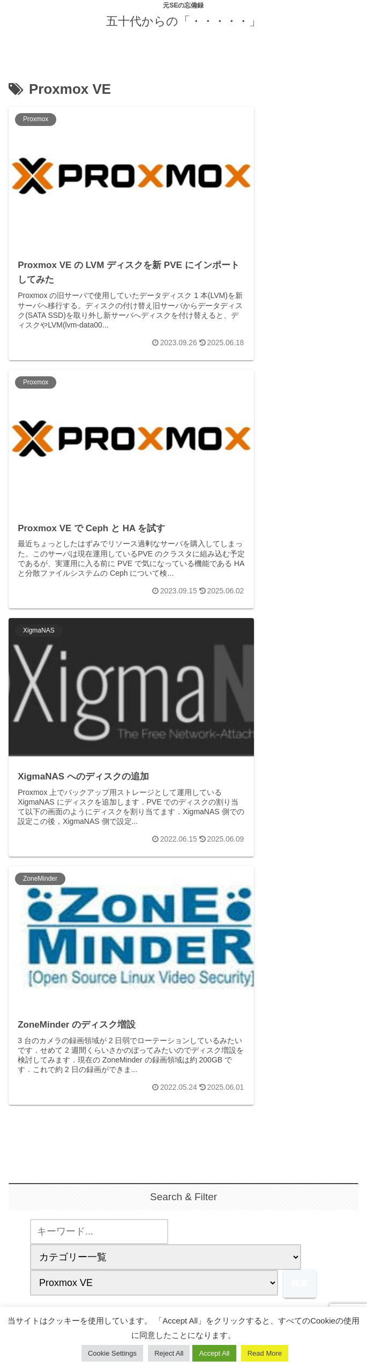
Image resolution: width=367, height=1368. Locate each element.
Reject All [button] (168, 1353)
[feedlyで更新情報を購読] (183, 1235)
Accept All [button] (214, 1353)
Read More (265, 1353)
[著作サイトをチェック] (162, 1235)
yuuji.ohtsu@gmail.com (183, 1138)
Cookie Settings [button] (112, 1353)
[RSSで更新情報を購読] (204, 1235)
